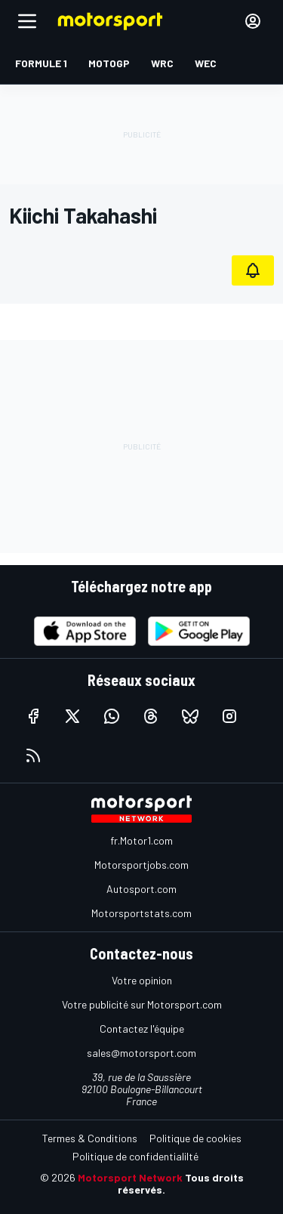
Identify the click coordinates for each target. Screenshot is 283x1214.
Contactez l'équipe (142, 1028)
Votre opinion (142, 980)
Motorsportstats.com (141, 913)
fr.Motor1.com (141, 840)
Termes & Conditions (89, 1138)
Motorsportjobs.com (141, 864)
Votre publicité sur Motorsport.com (142, 1004)
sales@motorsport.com (141, 1052)
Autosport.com (141, 888)
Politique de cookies (195, 1138)
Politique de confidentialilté (135, 1156)
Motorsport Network (130, 1177)
